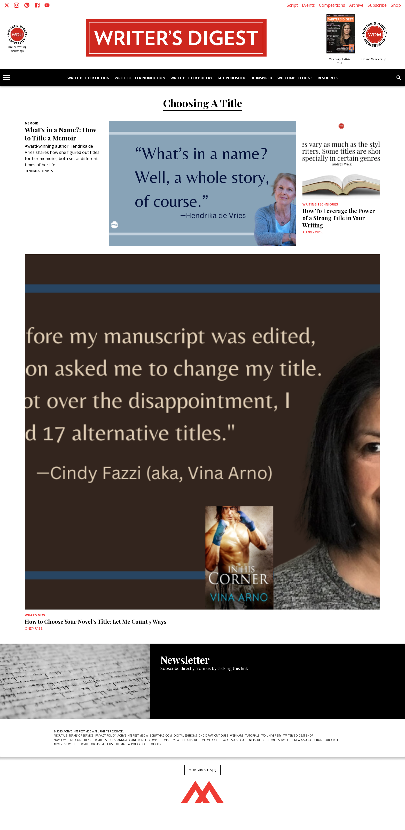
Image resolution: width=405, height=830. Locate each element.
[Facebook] (37, 5)
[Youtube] (47, 5)
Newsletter (179, 703)
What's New (35, 615)
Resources (328, 78)
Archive (356, 5)
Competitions (332, 5)
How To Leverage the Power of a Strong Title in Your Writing (338, 218)
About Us (60, 735)
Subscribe (377, 5)
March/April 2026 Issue (339, 61)
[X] (6, 5)
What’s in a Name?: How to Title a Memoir (60, 133)
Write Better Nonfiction (140, 78)
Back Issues (230, 740)
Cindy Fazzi (34, 628)
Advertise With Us (66, 744)
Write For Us (90, 744)
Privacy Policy (105, 735)
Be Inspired (261, 78)
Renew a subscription (306, 740)
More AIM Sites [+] (202, 770)
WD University (271, 735)
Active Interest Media (133, 735)
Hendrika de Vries (39, 171)
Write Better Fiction (88, 78)
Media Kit (213, 740)
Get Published (231, 78)
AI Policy (134, 744)
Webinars (236, 735)
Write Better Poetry (191, 78)
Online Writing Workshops (17, 49)
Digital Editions (185, 735)
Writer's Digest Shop (298, 735)
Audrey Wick (312, 232)
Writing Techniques (320, 204)
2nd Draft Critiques (213, 735)
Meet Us (107, 744)
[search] (399, 78)
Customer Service (276, 740)
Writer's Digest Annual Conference (121, 740)
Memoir (31, 123)
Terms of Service (81, 735)
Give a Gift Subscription (187, 740)
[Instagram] (16, 5)
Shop (396, 5)
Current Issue (250, 740)
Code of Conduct (155, 744)
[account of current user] (6, 77)
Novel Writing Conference (73, 740)
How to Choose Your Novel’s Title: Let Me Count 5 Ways (96, 621)
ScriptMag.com (161, 735)
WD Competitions (295, 78)
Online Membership (373, 59)
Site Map (120, 744)
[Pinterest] (27, 5)
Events (308, 5)
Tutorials (252, 735)
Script (292, 5)
